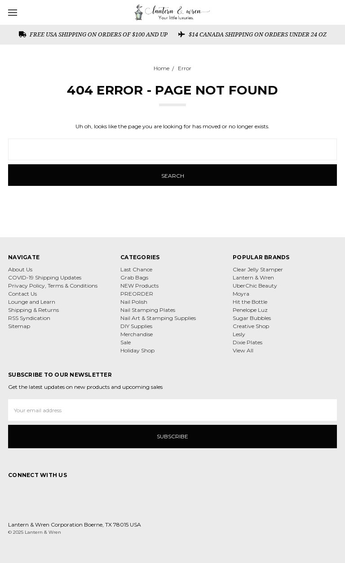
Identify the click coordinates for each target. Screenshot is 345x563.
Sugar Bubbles (252, 318)
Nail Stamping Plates (147, 309)
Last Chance (136, 269)
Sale (125, 342)
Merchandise (136, 334)
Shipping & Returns (33, 309)
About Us (20, 269)
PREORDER (136, 293)
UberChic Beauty (255, 285)
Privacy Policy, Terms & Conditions (52, 285)
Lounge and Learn (31, 301)
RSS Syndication (29, 318)
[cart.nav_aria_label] (335, 12)
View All (243, 350)
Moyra (241, 293)
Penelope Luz (250, 309)
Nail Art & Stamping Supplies (158, 318)
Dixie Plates (247, 342)
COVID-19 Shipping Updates (44, 277)
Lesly (239, 334)
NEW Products (139, 285)
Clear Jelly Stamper (258, 269)
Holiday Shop (137, 350)
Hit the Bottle (250, 301)
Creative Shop (251, 326)
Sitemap (19, 326)
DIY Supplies (136, 326)
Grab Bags (134, 277)
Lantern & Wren (253, 277)
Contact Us (22, 293)
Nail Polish (133, 301)
